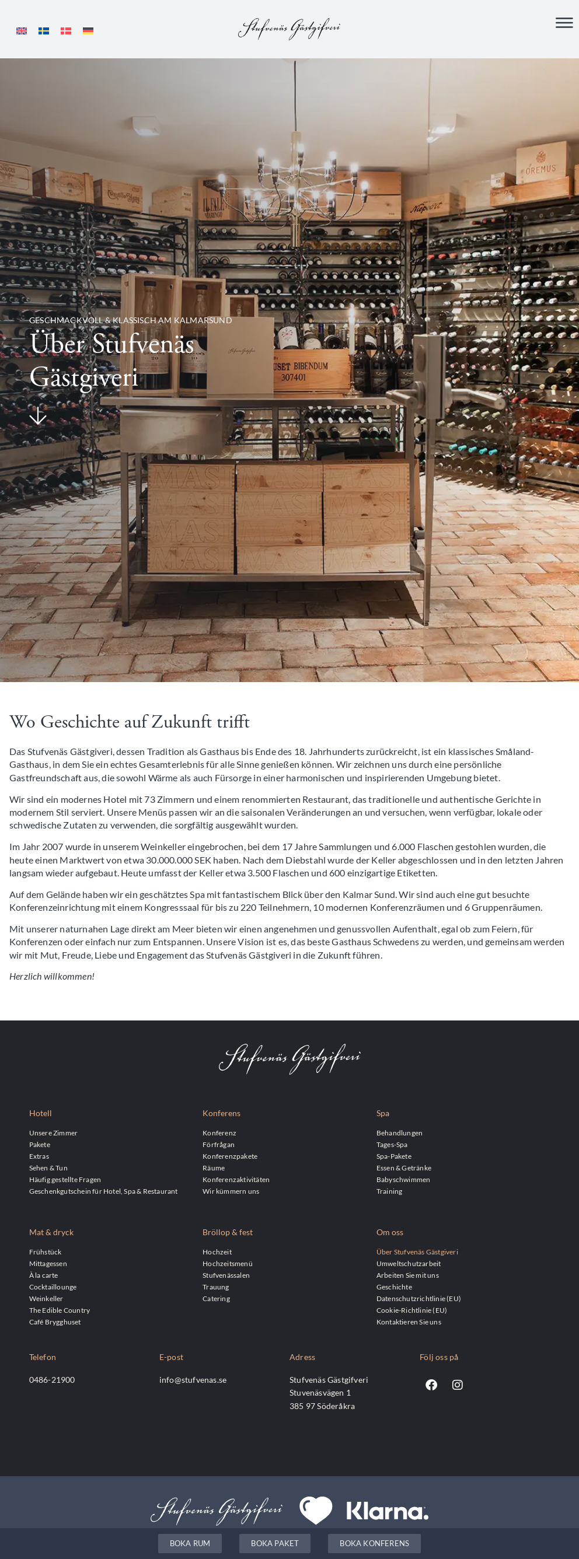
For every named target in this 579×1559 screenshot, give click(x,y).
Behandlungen (399, 1132)
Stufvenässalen (226, 1275)
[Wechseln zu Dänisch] (66, 31)
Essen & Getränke (403, 1167)
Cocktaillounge (53, 1286)
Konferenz (219, 1132)
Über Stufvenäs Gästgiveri (417, 1251)
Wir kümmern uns (231, 1191)
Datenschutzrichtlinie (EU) (418, 1298)
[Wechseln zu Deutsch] (88, 31)
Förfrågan (219, 1144)
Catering (216, 1298)
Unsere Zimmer (53, 1132)
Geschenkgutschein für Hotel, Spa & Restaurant (103, 1191)
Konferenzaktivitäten (236, 1179)
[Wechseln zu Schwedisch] (44, 31)
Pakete (39, 1144)
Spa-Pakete (393, 1156)
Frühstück (45, 1251)
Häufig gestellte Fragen (65, 1179)
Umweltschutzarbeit (408, 1263)
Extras (39, 1156)
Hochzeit (217, 1251)
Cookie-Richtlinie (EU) (411, 1310)
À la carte (43, 1275)
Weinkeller (46, 1298)
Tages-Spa (392, 1144)
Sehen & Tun (48, 1167)
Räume (214, 1167)
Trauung (216, 1286)
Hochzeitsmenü (228, 1263)
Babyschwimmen (403, 1179)
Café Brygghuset (55, 1321)
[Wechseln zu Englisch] (22, 31)
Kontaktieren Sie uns (408, 1321)
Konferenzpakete (230, 1156)
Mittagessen (48, 1263)
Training (389, 1191)
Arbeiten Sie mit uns (407, 1275)
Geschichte (394, 1286)
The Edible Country (59, 1310)
